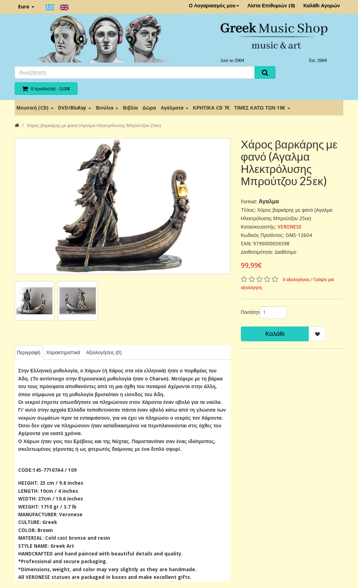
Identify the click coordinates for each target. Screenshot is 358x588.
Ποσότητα (248, 312)
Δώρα (149, 108)
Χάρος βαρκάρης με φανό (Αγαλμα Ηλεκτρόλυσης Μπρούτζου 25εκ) (94, 125)
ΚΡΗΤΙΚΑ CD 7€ (211, 108)
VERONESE (290, 227)
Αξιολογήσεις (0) (103, 352)
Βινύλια (107, 108)
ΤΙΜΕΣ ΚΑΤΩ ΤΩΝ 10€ (262, 108)
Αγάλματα (174, 108)
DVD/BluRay (74, 108)
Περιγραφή (28, 352)
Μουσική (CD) (34, 108)
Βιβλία (130, 108)
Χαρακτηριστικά (63, 352)
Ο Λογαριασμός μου (214, 5)
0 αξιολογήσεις (296, 279)
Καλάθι (275, 333)
